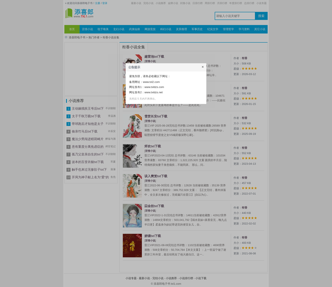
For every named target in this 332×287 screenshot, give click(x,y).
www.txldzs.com (154, 87)
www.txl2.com (151, 82)
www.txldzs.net (153, 92)
